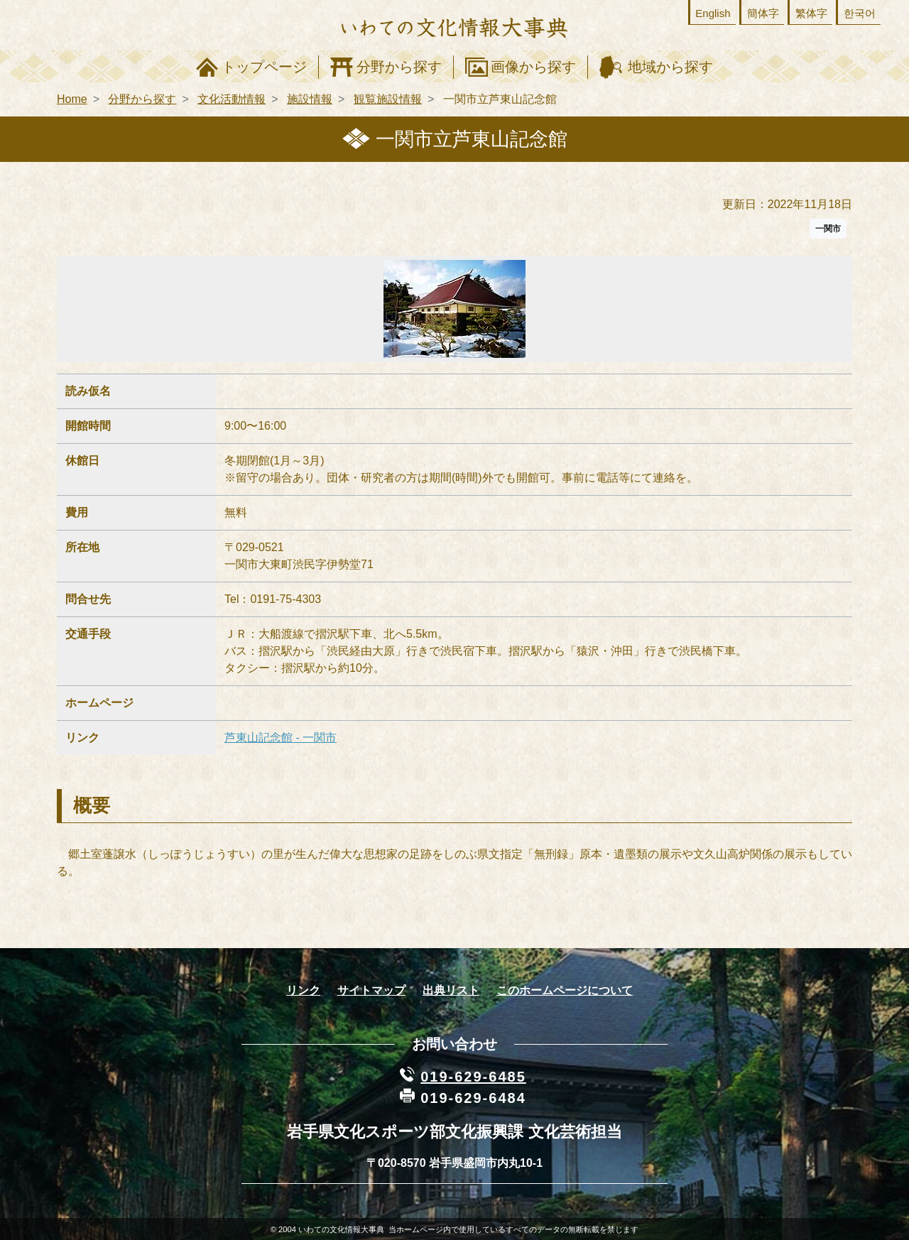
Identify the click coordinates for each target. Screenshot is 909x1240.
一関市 (828, 229)
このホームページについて (564, 990)
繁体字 (811, 13)
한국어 (860, 13)
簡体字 (763, 13)
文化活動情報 (231, 99)
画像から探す (533, 67)
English (712, 13)
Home (72, 99)
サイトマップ (371, 990)
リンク (303, 990)
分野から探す (399, 67)
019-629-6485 (473, 1076)
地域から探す (670, 67)
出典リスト (451, 990)
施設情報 (309, 99)
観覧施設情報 (388, 99)
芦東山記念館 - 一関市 (280, 738)
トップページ (264, 67)
